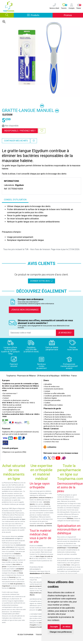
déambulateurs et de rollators (40, 573)
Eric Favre (67, 565)
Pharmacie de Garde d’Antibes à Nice (57, 415)
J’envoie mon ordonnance (25, 310)
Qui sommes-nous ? (9, 393)
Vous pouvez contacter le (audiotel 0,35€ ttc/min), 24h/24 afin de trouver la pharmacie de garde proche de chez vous (60, 424)
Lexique (47, 391)
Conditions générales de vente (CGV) (57, 396)
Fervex (21, 573)
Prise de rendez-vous (52, 386)
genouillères (34, 497)
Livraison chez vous (51, 442)
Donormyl (12, 577)
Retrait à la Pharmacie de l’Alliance (56, 439)
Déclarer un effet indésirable (54, 393)
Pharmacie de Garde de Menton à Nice (58, 417)
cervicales (46, 502)
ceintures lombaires (44, 497)
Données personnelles (52, 400)
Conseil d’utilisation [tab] (15, 199)
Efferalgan (12, 558)
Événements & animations (53, 389)
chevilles (47, 504)
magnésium (6, 586)
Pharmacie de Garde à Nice (54, 412)
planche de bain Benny (37, 586)
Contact (5, 398)
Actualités (48, 384)
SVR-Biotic (70, 518)
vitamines (12, 588)
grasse (4, 566)
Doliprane (17, 553)
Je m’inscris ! (65, 332)
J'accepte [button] (54, 627)
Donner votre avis (41, 281)
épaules (32, 504)
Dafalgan (5, 560)
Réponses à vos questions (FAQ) (14, 452)
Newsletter (6, 396)
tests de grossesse (16, 584)
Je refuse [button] (66, 627)
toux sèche (16, 564)
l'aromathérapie (73, 548)
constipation (20, 569)
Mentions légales (50, 398)
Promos (68, 15)
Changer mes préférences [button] (61, 632)
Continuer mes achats (16, 140)
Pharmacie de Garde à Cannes (55, 419)
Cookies (47, 403)
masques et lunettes (36, 627)
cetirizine (16, 571)
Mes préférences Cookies (53, 405)
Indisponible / (20, 130)
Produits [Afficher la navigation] (40, 15)
